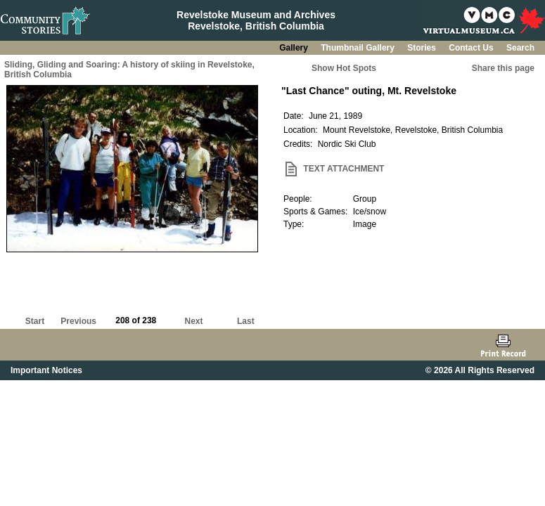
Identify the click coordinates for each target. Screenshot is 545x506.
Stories (422, 48)
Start (34, 321)
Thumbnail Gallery (359, 48)
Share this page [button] (503, 68)
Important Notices (46, 370)
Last (246, 321)
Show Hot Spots (344, 68)
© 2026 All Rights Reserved (479, 370)
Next (194, 321)
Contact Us (472, 48)
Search (520, 48)
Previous (78, 321)
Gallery (294, 48)
